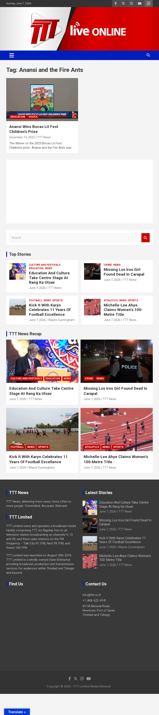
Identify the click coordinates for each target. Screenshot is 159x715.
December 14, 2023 (22, 137)
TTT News (44, 137)
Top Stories (20, 254)
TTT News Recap (25, 333)
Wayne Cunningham (61, 320)
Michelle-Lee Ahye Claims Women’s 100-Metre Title (123, 310)
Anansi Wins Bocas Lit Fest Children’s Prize (33, 129)
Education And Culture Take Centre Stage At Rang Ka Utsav (49, 278)
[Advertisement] (79, 192)
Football (35, 300)
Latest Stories (99, 492)
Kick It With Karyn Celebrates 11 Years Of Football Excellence (50, 310)
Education (18, 116)
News (48, 268)
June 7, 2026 (37, 287)
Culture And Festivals (44, 264)
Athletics (111, 300)
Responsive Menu (148, 3)
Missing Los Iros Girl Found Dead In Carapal (124, 272)
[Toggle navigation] (11, 55)
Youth (33, 116)
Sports (57, 300)
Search (145, 237)
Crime (108, 264)
